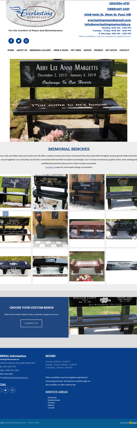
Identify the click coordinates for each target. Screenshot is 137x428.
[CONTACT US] (31, 323)
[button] (50, 192)
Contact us (50, 167)
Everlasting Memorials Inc (15, 423)
